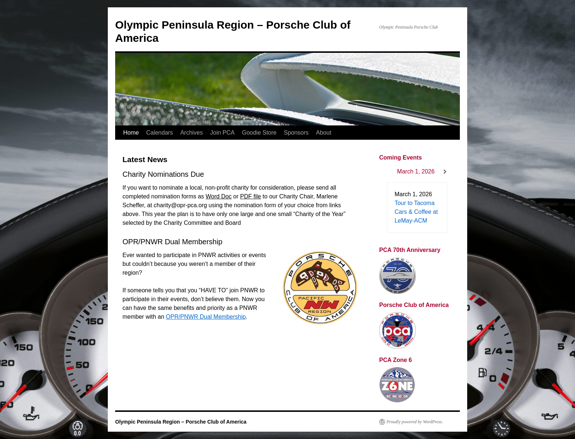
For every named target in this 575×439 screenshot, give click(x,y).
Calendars (159, 132)
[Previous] (386, 172)
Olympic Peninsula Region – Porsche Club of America (180, 422)
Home (131, 132)
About (324, 132)
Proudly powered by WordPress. (415, 421)
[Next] (445, 172)
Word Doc (219, 196)
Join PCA (222, 132)
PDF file (250, 196)
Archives (191, 132)
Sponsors (296, 132)
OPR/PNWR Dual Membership (206, 317)
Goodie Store (259, 132)
